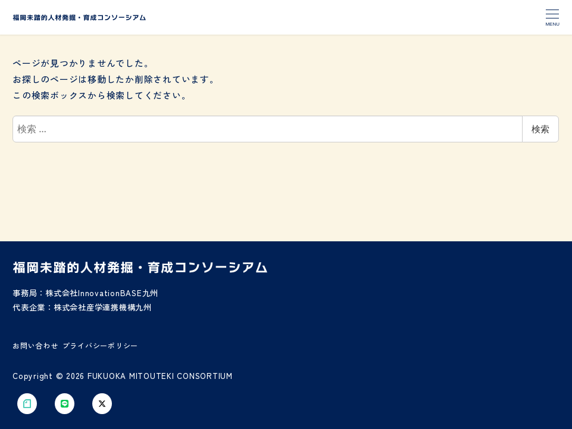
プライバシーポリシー (100, 345)
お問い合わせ (35, 345)
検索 (540, 129)
